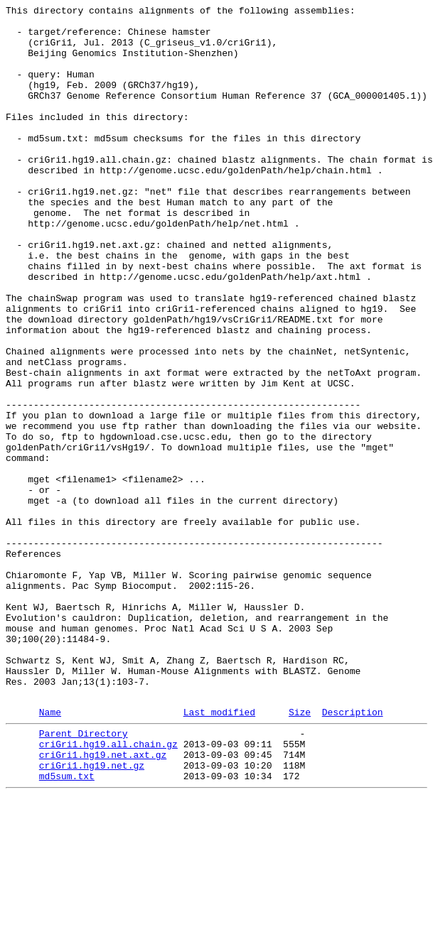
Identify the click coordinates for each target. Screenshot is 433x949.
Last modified (219, 852)
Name (50, 852)
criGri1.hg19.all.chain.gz (108, 888)
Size (300, 852)
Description (352, 852)
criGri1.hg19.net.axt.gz (102, 901)
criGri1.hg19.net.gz (91, 914)
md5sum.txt (67, 927)
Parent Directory (83, 875)
